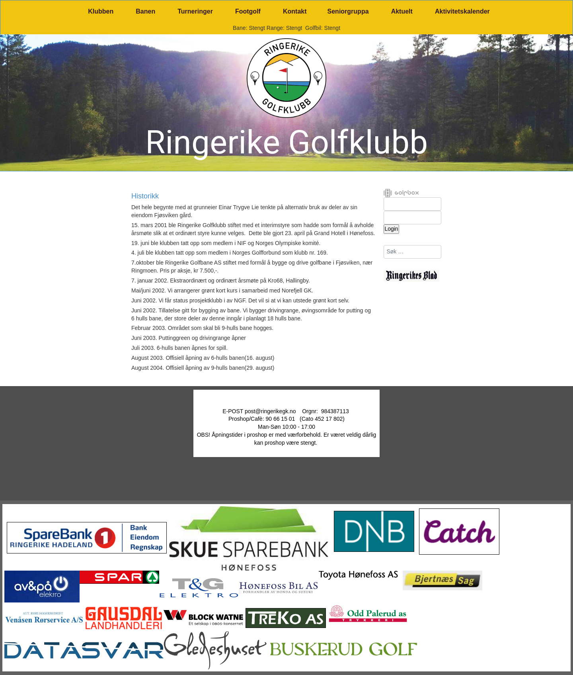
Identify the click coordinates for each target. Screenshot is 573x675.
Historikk (145, 196)
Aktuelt (402, 11)
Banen (145, 11)
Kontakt (295, 11)
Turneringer (195, 11)
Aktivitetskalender (462, 11)
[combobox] (412, 252)
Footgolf (248, 11)
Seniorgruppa (348, 11)
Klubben (100, 11)
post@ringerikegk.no (270, 411)
